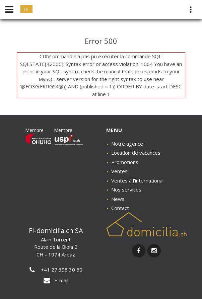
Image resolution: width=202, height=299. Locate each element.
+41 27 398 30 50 (55, 269)
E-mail (56, 280)
